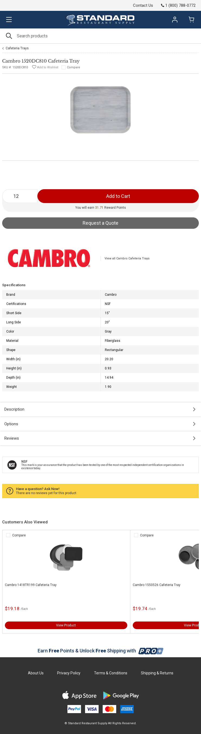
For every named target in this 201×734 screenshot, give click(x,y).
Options (11, 423)
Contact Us (143, 5)
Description (14, 409)
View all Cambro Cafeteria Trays (127, 258)
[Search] (100, 35)
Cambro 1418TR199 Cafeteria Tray (31, 585)
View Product (66, 625)
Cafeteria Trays (17, 48)
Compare (73, 67)
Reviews (11, 438)
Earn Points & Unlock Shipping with (101, 650)
